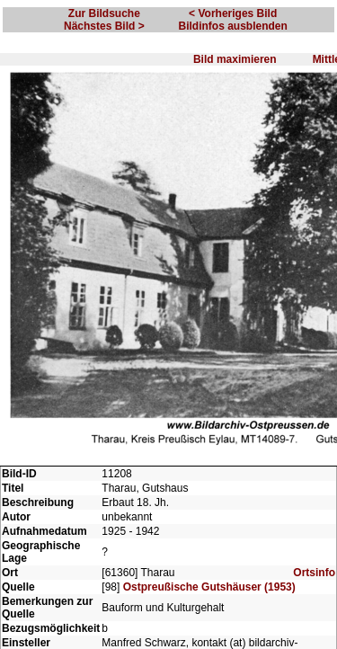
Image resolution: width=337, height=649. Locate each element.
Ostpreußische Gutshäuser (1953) (209, 587)
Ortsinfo (314, 572)
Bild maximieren (235, 59)
